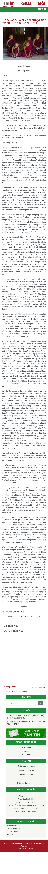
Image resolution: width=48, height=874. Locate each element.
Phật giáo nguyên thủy (21, 616)
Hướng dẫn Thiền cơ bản (26, 811)
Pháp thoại (26, 747)
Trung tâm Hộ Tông (15, 828)
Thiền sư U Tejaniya (26, 770)
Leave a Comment (34, 616)
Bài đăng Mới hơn (10, 687)
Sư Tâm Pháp (12, 831)
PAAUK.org (11, 834)
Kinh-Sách (10, 616)
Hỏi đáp (26, 751)
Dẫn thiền (26, 754)
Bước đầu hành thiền (26, 799)
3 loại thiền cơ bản (26, 796)
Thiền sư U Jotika (26, 775)
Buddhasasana (13, 825)
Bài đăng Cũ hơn (38, 687)
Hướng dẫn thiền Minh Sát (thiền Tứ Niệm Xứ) (26, 805)
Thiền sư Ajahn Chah (26, 766)
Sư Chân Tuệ (26, 779)
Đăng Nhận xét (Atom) (18, 691)
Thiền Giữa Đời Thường (24, 5)
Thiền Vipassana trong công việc (26, 808)
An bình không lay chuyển (26, 802)
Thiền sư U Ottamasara (26, 783)
